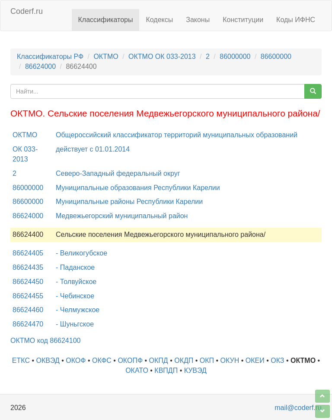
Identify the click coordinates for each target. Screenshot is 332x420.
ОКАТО (136, 370)
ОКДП (183, 360)
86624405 (28, 253)
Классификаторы (105, 19)
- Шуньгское (75, 324)
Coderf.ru (26, 11)
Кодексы (159, 19)
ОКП (207, 360)
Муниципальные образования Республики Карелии (138, 187)
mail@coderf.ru (298, 407)
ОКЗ (277, 360)
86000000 (235, 56)
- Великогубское (81, 253)
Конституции (243, 19)
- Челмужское (77, 309)
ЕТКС (21, 360)
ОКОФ (76, 360)
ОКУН (229, 360)
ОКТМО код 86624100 (45, 340)
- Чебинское (75, 296)
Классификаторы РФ (50, 56)
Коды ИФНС (295, 19)
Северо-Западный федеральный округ (118, 173)
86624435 (28, 267)
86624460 (28, 309)
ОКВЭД (48, 360)
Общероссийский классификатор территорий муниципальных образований (176, 135)
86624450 (28, 281)
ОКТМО (105, 56)
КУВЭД (195, 370)
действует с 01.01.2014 (93, 149)
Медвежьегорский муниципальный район (122, 216)
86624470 (28, 324)
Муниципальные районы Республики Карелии (129, 201)
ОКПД (158, 360)
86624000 (40, 66)
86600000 (276, 56)
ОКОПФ (130, 360)
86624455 (28, 296)
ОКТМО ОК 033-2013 (162, 56)
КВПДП (166, 370)
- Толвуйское (76, 281)
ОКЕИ (255, 360)
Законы (198, 19)
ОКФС (102, 360)
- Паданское (75, 267)
